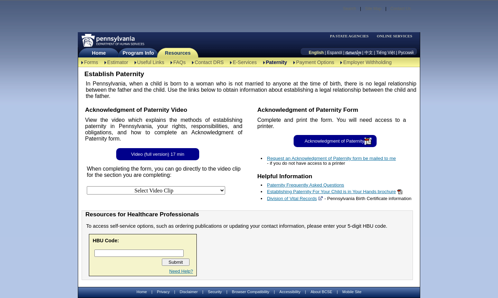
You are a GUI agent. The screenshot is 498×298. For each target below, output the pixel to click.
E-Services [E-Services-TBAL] (245, 62)
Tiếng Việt (385, 52)
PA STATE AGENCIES (349, 36)
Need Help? (181, 271)
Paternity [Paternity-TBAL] (276, 62)
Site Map (373, 8)
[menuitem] (351, 36)
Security (215, 292)
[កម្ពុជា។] (353, 52)
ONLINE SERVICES (394, 36)
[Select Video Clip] (156, 190)
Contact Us (400, 8)
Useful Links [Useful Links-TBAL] (150, 62)
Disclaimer (189, 292)
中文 (369, 52)
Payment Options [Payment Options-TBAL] (315, 62)
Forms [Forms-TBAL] (91, 62)
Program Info (138, 53)
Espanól (334, 52)
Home (99, 53)
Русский (406, 52)
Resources (178, 53)
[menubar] (351, 36)
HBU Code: (106, 240)
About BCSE (321, 292)
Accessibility (290, 292)
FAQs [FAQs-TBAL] (179, 62)
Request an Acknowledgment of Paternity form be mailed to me (331, 158)
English (316, 52)
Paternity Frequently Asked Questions (305, 185)
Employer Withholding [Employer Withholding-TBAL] (367, 62)
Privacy (163, 292)
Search (349, 8)
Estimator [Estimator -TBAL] (117, 62)
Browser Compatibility (250, 292)
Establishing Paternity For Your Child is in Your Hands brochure (331, 191)
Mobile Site (351, 292)
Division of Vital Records (292, 198)
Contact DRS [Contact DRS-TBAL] (209, 62)
